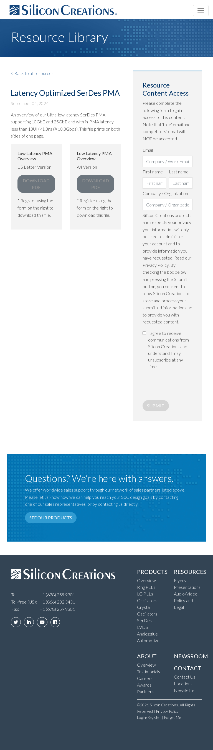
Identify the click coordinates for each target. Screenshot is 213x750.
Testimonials (148, 671)
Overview (146, 580)
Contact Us (184, 676)
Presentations (187, 587)
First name (153, 171)
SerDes (144, 620)
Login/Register (149, 717)
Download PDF (36, 184)
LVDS (142, 627)
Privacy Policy (167, 711)
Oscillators (147, 600)
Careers (145, 678)
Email (148, 150)
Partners (145, 691)
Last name (179, 171)
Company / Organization (165, 193)
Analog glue (147, 633)
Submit (155, 405)
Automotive (148, 640)
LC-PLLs (145, 593)
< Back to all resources (32, 73)
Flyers (180, 580)
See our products (50, 517)
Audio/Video (185, 593)
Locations (183, 683)
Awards (144, 684)
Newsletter (185, 690)
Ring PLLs (146, 587)
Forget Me (172, 717)
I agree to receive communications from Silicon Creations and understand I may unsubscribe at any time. (168, 349)
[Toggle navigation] (201, 10)
